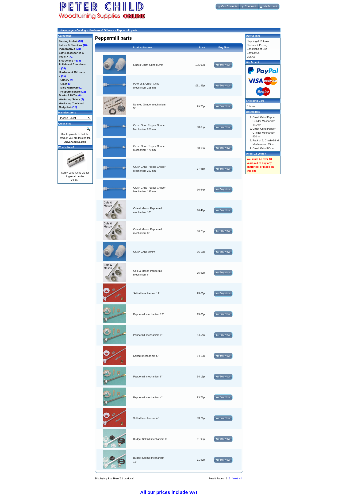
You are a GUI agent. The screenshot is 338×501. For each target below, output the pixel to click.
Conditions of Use (257, 48)
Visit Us (251, 56)
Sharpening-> (67, 60)
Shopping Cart (255, 100)
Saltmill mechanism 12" (146, 293)
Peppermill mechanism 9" (147, 335)
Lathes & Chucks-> (70, 45)
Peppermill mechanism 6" (147, 376)
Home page (66, 30)
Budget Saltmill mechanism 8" (150, 439)
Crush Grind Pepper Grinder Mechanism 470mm (264, 132)
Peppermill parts (127, 30)
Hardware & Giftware (101, 30)
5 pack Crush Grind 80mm (148, 64)
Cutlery (64, 79)
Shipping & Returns (258, 41)
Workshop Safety (69, 99)
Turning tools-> (68, 41)
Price (202, 47)
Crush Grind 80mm (144, 251)
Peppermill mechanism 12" (148, 314)
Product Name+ (142, 47)
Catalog (81, 30)
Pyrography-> (67, 48)
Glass (63, 83)
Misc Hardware (69, 87)
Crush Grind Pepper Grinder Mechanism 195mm (264, 121)
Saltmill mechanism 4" (146, 418)
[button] (227, 7)
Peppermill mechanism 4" (147, 397)
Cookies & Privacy (257, 45)
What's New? (66, 147)
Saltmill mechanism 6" (146, 355)
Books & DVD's (68, 95)
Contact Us (253, 52)
